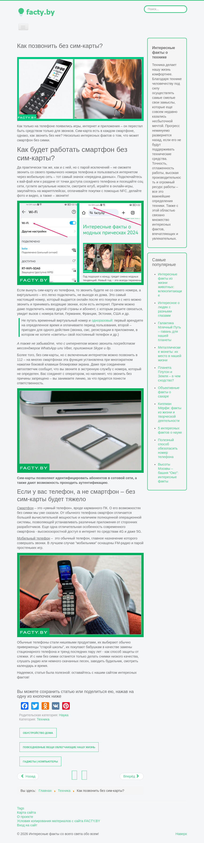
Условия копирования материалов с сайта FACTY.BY (58, 821)
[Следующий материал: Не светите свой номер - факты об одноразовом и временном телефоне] (131, 776)
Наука (64, 715)
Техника (43, 719)
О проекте (25, 817)
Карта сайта (26, 812)
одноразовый (102, 320)
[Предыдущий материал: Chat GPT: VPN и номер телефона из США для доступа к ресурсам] (28, 776)
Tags (20, 808)
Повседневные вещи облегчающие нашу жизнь (59, 747)
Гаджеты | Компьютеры (40, 761)
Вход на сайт (27, 825)
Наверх (181, 834)
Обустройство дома (38, 732)
